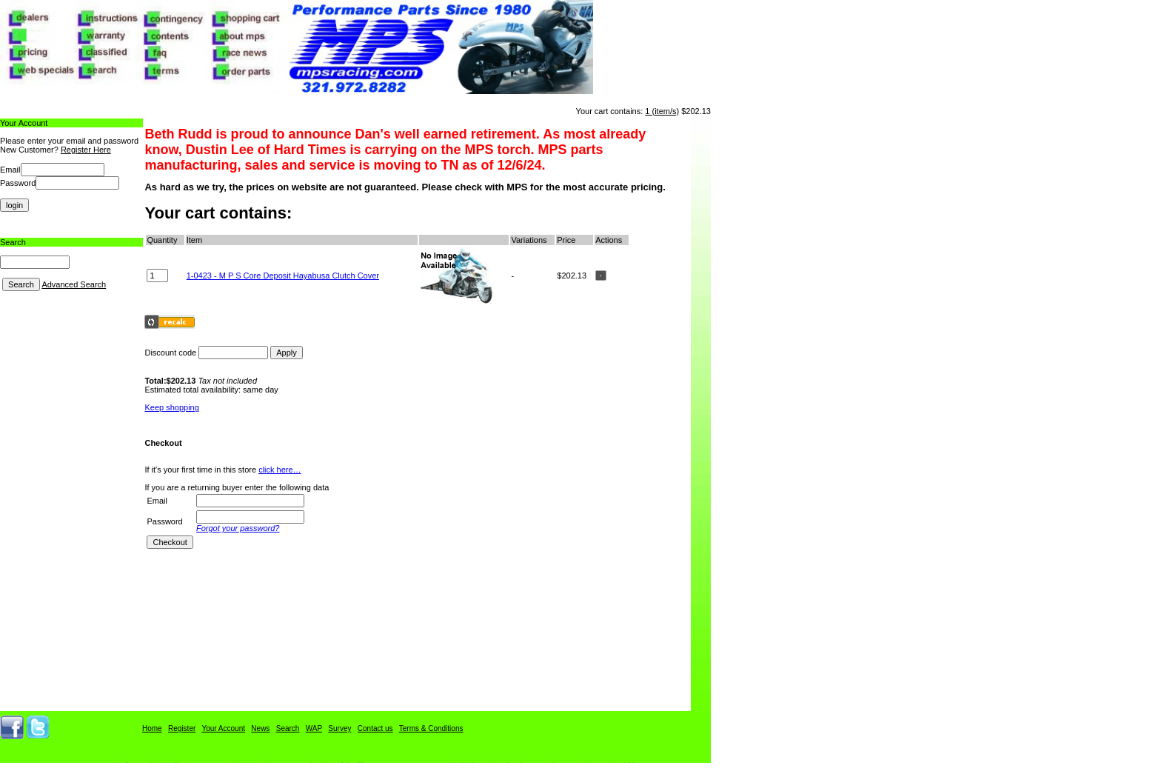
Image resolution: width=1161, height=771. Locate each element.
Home (152, 728)
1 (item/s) (662, 111)
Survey (339, 728)
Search (288, 728)
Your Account (223, 728)
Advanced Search (73, 284)
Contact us (375, 728)
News (260, 728)
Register (181, 728)
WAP (314, 728)
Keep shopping (171, 407)
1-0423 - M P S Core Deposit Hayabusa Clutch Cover (283, 275)
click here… (279, 469)
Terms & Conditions (431, 728)
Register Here (86, 149)
